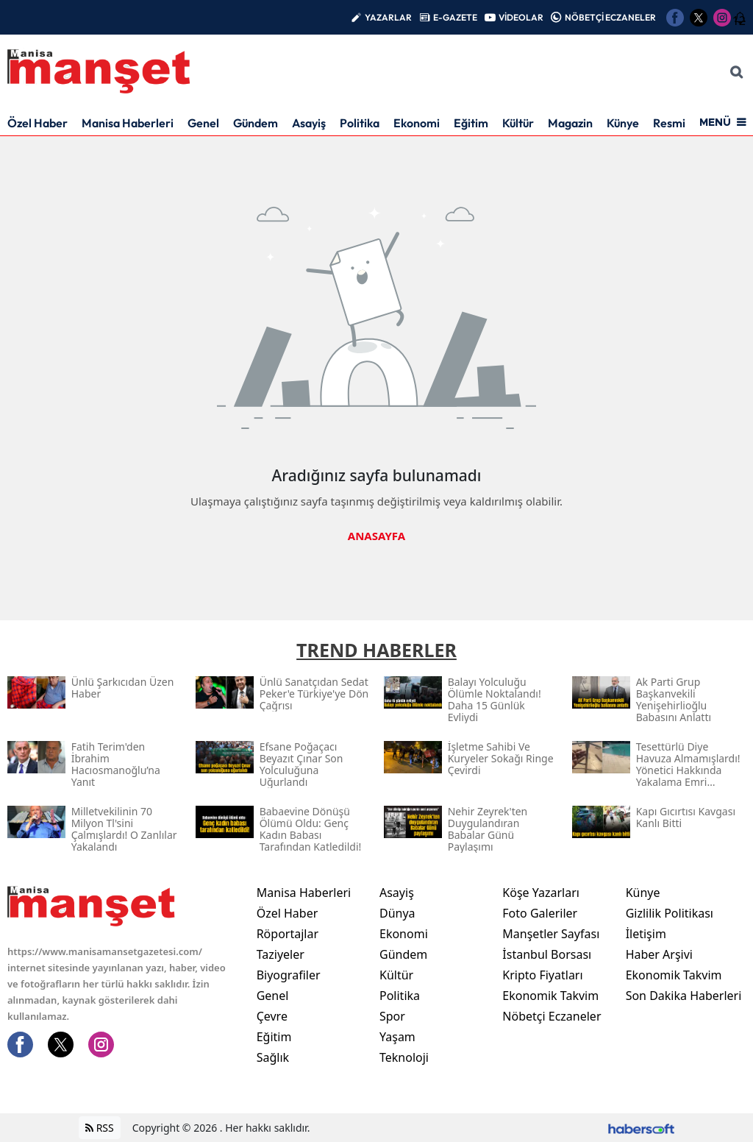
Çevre (272, 1016)
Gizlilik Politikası (669, 913)
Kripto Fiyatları (542, 975)
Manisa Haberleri (128, 123)
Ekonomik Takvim (550, 995)
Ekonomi (416, 123)
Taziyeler (280, 954)
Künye (623, 123)
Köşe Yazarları (540, 892)
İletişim (646, 934)
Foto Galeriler (539, 913)
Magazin (570, 123)
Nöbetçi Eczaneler (551, 1016)
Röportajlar (287, 934)
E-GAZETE (455, 17)
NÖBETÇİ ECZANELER (610, 17)
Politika (359, 123)
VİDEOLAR (521, 17)
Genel (203, 123)
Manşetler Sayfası (550, 934)
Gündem (255, 123)
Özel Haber (37, 123)
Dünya (397, 913)
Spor (392, 1016)
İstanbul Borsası (546, 954)
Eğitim (471, 123)
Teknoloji (404, 1057)
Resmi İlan (680, 123)
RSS (99, 1128)
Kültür (518, 123)
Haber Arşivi (659, 954)
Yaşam (397, 1037)
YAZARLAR (388, 17)
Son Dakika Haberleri (684, 995)
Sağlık (273, 1057)
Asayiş (309, 123)
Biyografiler (289, 975)
